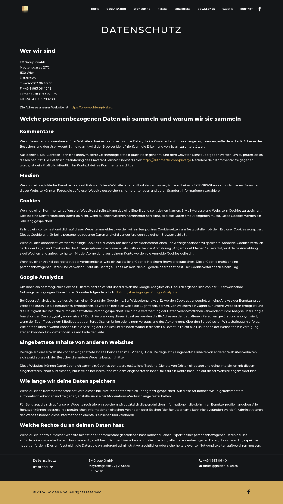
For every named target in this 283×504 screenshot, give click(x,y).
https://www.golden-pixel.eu (91, 107)
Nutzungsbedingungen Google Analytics (146, 292)
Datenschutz (44, 460)
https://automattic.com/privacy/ (166, 160)
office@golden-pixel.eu (218, 466)
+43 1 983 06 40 (213, 460)
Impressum (43, 467)
